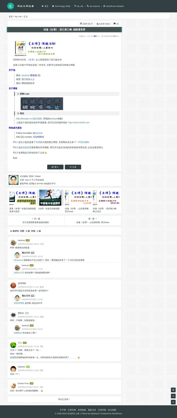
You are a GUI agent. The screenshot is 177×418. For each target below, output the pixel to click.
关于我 (63, 410)
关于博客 (132, 63)
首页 (45, 6)
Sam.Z (28, 180)
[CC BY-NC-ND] (40, 184)
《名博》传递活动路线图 (48, 208)
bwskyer (54, 119)
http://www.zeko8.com (79, 123)
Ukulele (128, 139)
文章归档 (72, 410)
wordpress (130, 154)
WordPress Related (113, 6)
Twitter (38, 176)
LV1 (26, 313)
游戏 (136, 149)
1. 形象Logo (147, 68)
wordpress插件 (157, 149)
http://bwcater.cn (24, 119)
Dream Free (23, 383)
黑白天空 (26, 253)
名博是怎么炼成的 (153, 154)
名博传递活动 (149, 139)
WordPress (117, 413)
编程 (142, 134)
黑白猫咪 (37, 119)
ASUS (128, 149)
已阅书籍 (102, 410)
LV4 (27, 240)
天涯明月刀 (130, 144)
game (141, 144)
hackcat (25, 75)
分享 (72, 167)
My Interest (93, 6)
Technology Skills (61, 6)
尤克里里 (161, 134)
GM (32, 253)
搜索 (162, 27)
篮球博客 (22, 283)
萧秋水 (21, 313)
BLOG (164, 144)
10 (116, 24)
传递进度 (27, 147)
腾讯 (127, 134)
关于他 (131, 59)
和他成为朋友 (134, 78)
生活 (140, 154)
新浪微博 (137, 43)
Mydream (95, 413)
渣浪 (31, 176)
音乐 (135, 134)
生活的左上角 (73, 413)
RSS (149, 144)
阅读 (156, 144)
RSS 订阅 (153, 43)
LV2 (27, 367)
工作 (137, 139)
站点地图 (112, 410)
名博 (31, 60)
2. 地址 (145, 71)
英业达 (150, 134)
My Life (78, 6)
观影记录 (92, 410)
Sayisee (21, 367)
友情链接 (82, 410)
